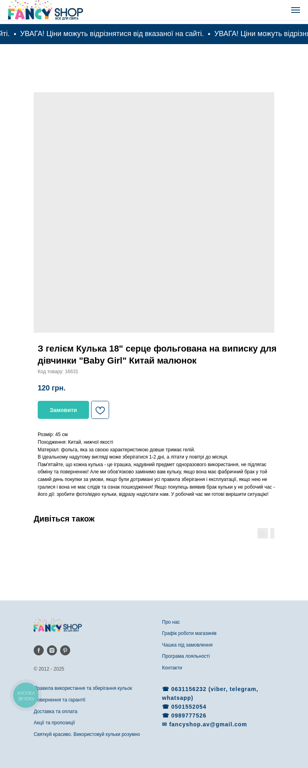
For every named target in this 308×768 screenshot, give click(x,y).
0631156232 (190, 689)
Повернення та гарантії (59, 700)
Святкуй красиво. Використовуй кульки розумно (87, 734)
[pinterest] (65, 650)
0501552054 (189, 706)
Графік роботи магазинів (189, 633)
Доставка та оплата (55, 711)
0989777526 (189, 715)
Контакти (172, 668)
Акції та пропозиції (54, 723)
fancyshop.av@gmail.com (208, 724)
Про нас (171, 622)
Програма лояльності (186, 656)
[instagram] (52, 650)
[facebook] (39, 650)
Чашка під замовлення (187, 645)
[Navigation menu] (295, 10)
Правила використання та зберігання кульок (83, 688)
